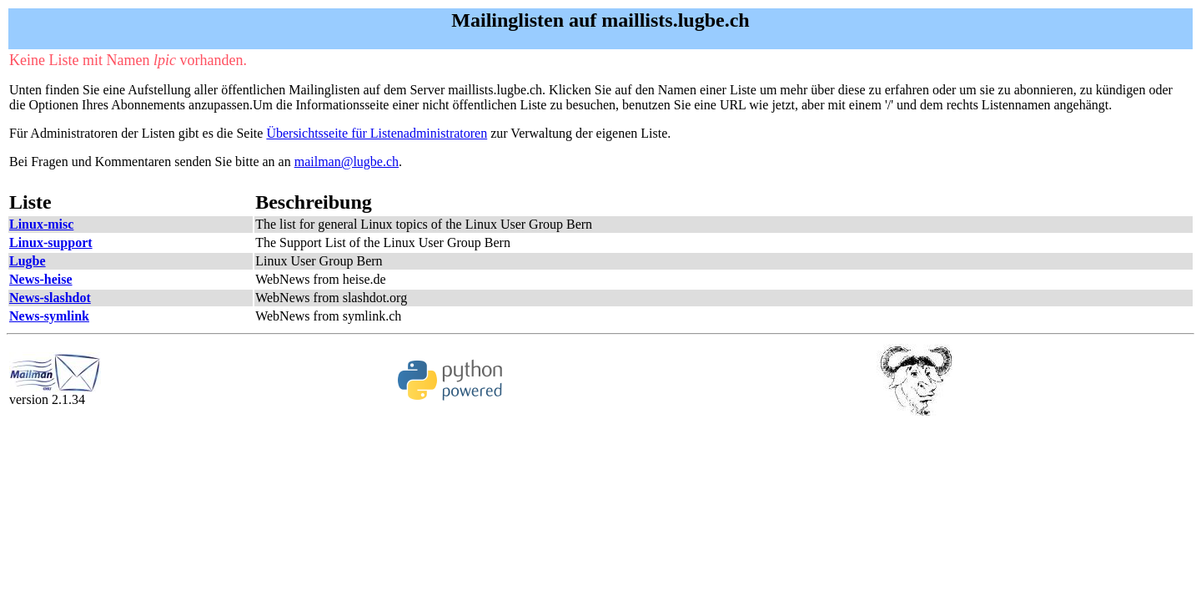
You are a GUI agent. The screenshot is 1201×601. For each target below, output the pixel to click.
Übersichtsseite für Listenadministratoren (376, 133)
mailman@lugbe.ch (346, 161)
